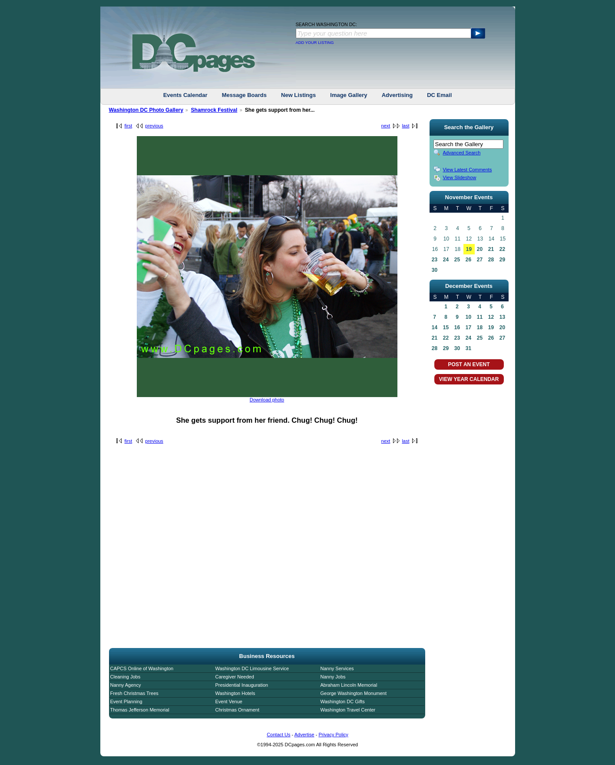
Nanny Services (337, 668)
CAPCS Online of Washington (142, 668)
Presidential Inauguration (241, 685)
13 (502, 317)
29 (502, 260)
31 (468, 348)
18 (480, 327)
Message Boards (244, 95)
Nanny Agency (125, 685)
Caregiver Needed (234, 676)
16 (457, 327)
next (385, 125)
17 (468, 327)
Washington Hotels (235, 693)
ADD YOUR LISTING (315, 42)
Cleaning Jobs (125, 676)
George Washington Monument (354, 693)
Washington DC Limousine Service (252, 668)
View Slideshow (459, 177)
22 (502, 249)
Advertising (397, 95)
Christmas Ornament (237, 709)
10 (468, 317)
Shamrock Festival (214, 110)
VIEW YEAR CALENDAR (469, 379)
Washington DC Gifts (343, 701)
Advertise (304, 734)
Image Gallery (348, 95)
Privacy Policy (333, 734)
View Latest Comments (467, 169)
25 (457, 260)
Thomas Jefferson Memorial (139, 709)
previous (154, 125)
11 (480, 317)
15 (446, 327)
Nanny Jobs (333, 676)
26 (468, 260)
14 (434, 327)
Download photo (267, 399)
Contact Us (278, 734)
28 (491, 260)
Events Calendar (185, 95)
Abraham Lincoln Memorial (349, 685)
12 (491, 317)
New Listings (298, 95)
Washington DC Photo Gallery (146, 110)
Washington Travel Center (348, 709)
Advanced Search (462, 152)
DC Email (439, 95)
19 (469, 249)
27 (480, 260)
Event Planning (126, 701)
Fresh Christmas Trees (134, 693)
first (128, 125)
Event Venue (228, 701)
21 (491, 249)
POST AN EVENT (468, 364)
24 (446, 260)
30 (434, 270)
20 (480, 249)
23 (434, 260)
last (405, 125)
